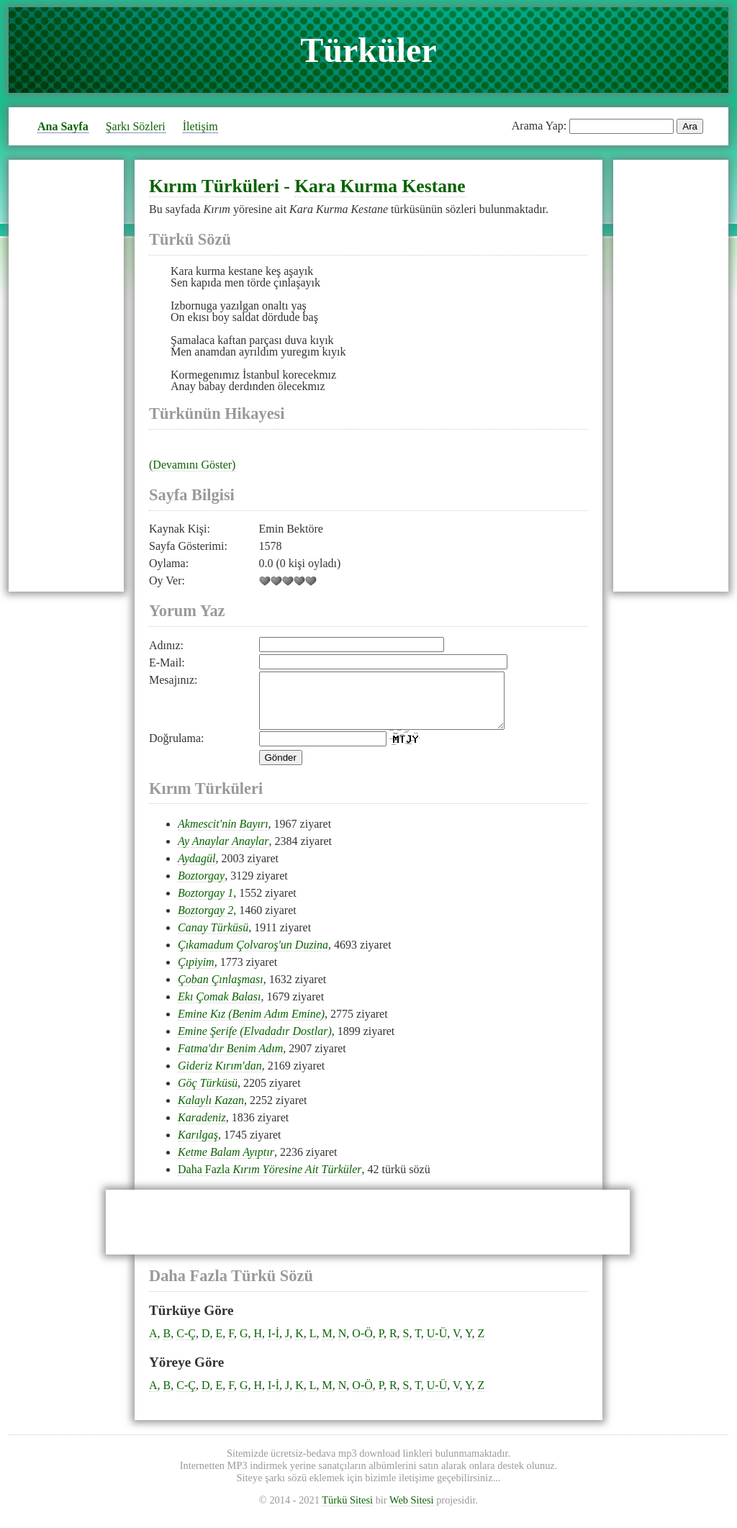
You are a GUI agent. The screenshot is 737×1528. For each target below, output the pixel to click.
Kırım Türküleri (214, 186)
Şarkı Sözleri (136, 126)
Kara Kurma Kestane (379, 186)
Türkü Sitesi (347, 1510)
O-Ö (362, 1344)
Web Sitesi (411, 1510)
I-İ (273, 1344)
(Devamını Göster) (192, 464)
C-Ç (186, 1344)
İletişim (200, 126)
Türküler (368, 50)
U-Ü (437, 1344)
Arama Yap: (539, 125)
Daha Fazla (270, 1180)
